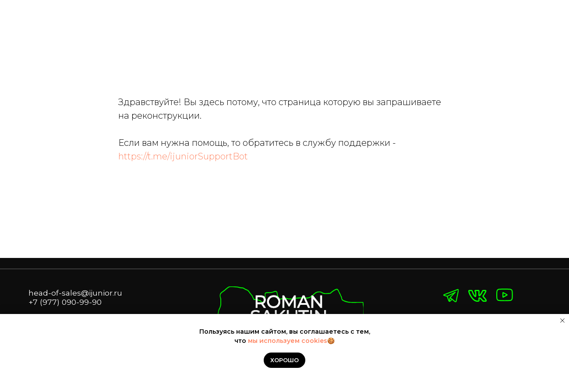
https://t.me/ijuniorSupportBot (183, 156)
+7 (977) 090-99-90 (65, 302)
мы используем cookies (287, 341)
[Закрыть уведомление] (562, 320)
